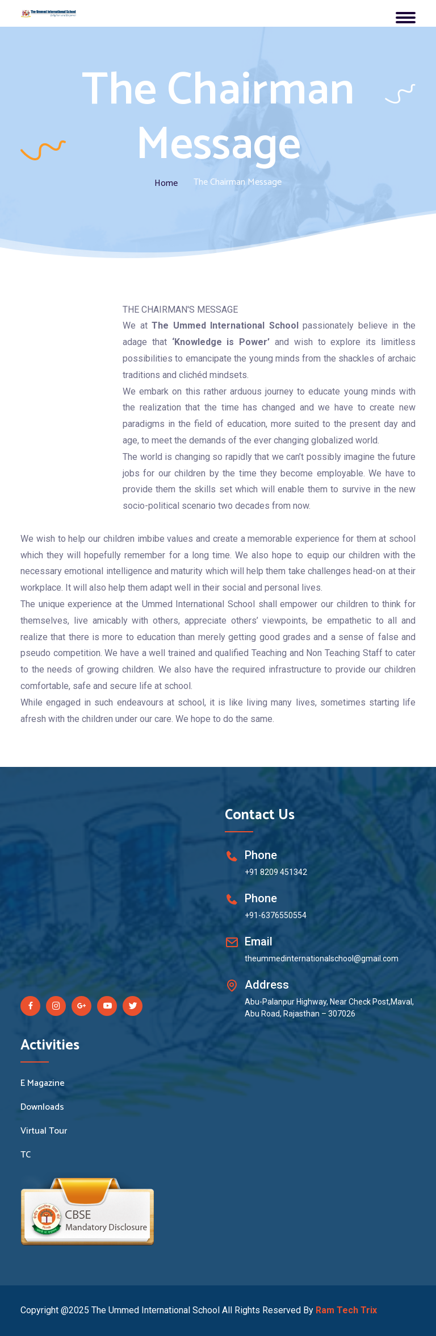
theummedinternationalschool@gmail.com (322, 958)
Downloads (42, 1107)
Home (166, 183)
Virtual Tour (43, 1131)
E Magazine (42, 1083)
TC (25, 1155)
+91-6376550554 (276, 915)
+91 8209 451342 (276, 872)
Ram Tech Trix (346, 1310)
